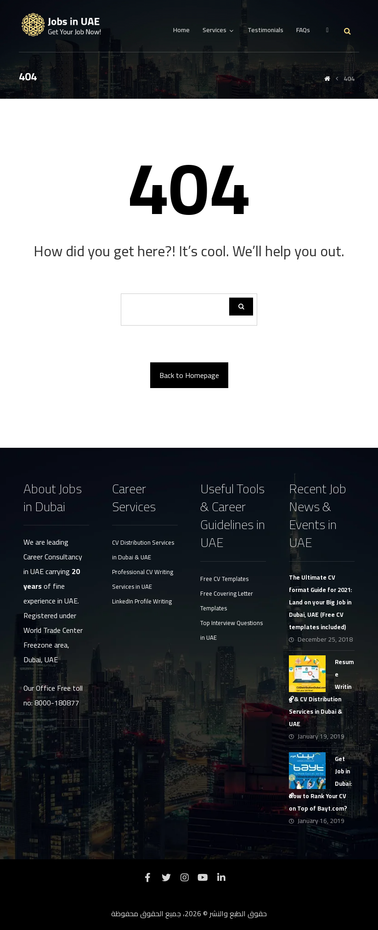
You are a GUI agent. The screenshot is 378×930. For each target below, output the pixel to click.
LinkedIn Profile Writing (142, 601)
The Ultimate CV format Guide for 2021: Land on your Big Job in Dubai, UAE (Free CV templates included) (320, 602)
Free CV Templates (224, 578)
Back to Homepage (189, 375)
